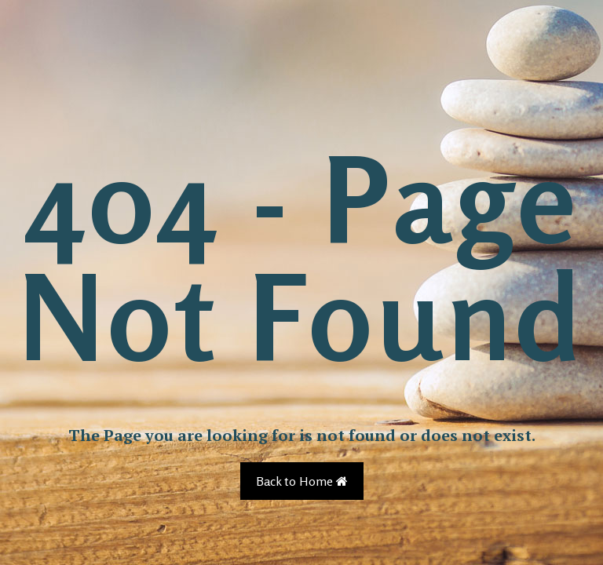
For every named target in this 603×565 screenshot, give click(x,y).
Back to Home (302, 481)
